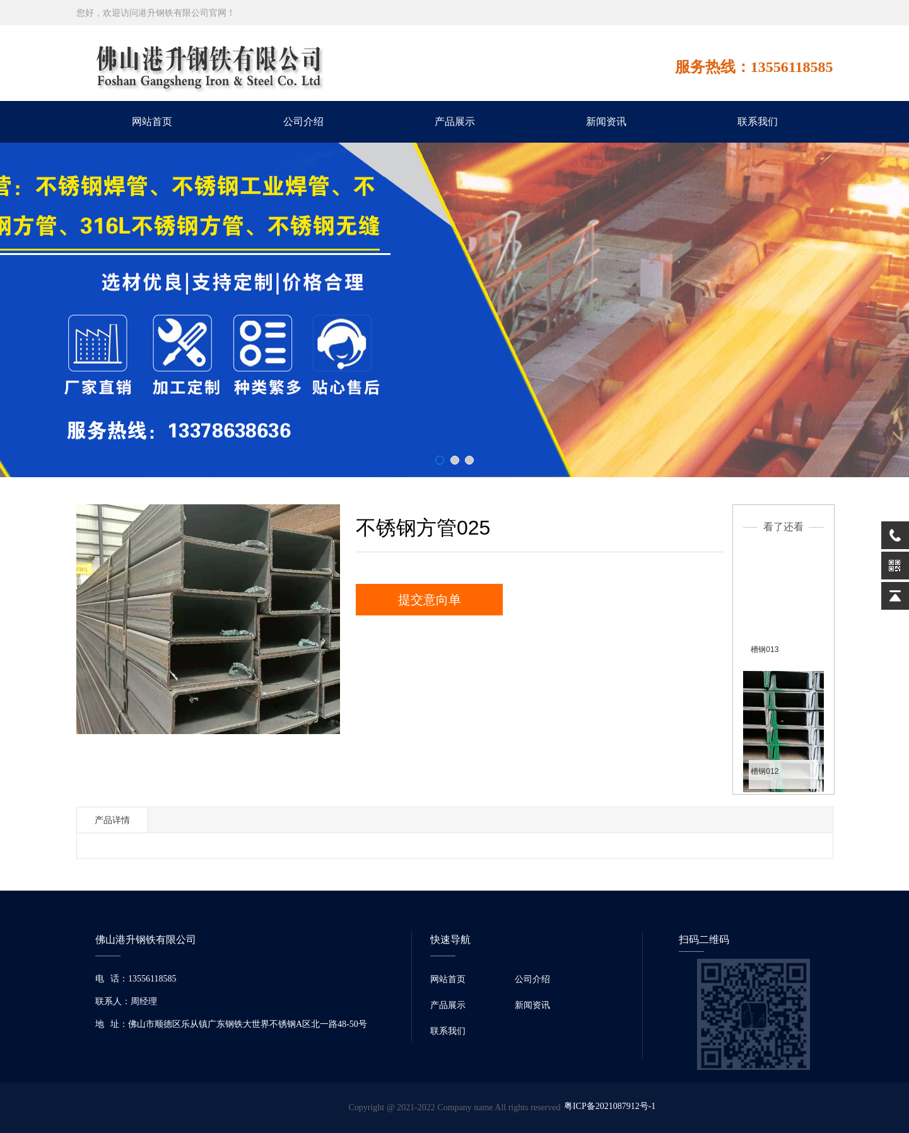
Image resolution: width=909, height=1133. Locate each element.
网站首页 (152, 121)
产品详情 (112, 820)
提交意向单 (429, 600)
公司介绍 (303, 121)
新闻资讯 (606, 121)
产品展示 (455, 121)
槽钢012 (764, 771)
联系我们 (757, 121)
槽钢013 (764, 649)
